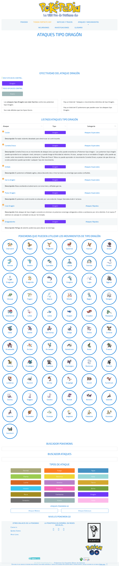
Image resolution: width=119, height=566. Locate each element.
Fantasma (59, 494)
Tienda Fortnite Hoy (42, 22)
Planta (25, 476)
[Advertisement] (59, 54)
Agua (93, 470)
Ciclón (7, 132)
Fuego (59, 470)
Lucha (26, 482)
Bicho (93, 488)
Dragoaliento (10, 222)
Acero (12, 94)
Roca (26, 494)
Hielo (93, 476)
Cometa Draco (10, 145)
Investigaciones (62, 27)
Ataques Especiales (92, 132)
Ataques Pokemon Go (59, 506)
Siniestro (25, 500)
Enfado (7, 167)
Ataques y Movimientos (88, 22)
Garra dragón (10, 180)
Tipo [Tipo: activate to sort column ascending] (54, 126)
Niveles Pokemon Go (59, 516)
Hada (93, 500)
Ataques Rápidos (92, 206)
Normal (26, 470)
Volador (26, 488)
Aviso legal (102, 564)
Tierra (93, 482)
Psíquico (59, 488)
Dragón (12, 83)
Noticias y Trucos (64, 22)
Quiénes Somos (16, 531)
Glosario (78, 27)
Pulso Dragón (10, 193)
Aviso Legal (15, 534)
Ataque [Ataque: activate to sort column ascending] (6, 126)
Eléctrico (59, 476)
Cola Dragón (9, 206)
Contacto (14, 527)
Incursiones (43, 27)
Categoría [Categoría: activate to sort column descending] (91, 126)
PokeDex (24, 22)
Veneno (59, 482)
